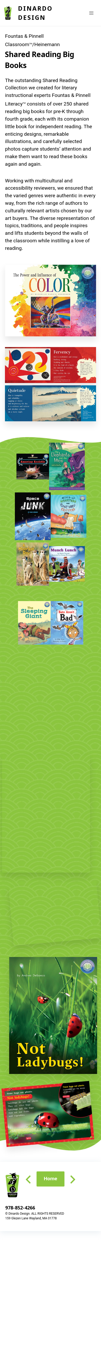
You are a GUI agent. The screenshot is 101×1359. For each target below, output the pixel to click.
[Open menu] (91, 13)
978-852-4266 (20, 1207)
